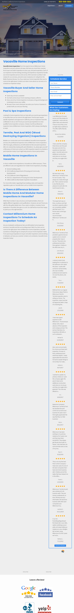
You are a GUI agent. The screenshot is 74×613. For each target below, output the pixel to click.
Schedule (69, 5)
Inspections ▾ (51, 5)
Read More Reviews (60, 545)
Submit (60, 102)
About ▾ (61, 5)
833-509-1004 (65, 2)
